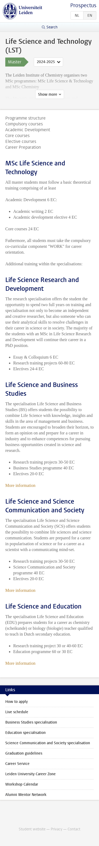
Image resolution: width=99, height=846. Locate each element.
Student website (32, 829)
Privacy (56, 829)
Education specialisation (25, 732)
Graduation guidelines (23, 753)
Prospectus (83, 5)
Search (52, 27)
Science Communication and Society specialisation (47, 743)
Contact (74, 829)
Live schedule (16, 712)
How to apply (16, 701)
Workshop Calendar (21, 784)
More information (20, 485)
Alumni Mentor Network (25, 794)
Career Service (17, 763)
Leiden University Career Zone (30, 774)
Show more (47, 94)
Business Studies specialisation (31, 722)
